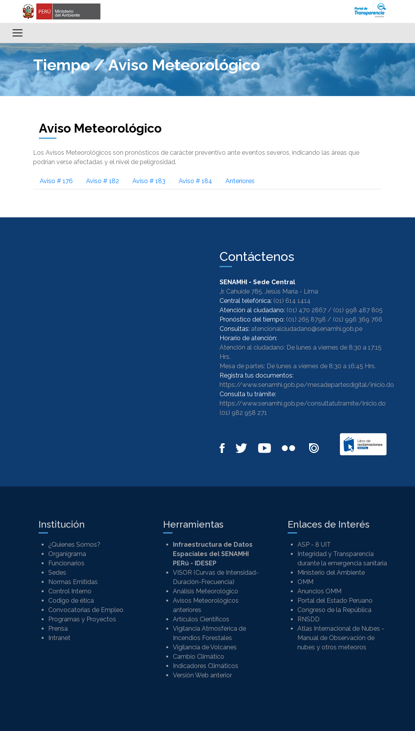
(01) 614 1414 (292, 300)
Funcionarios (66, 563)
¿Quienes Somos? (74, 544)
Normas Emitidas (73, 582)
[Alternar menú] (17, 33)
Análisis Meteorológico (205, 591)
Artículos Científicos (201, 619)
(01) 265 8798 (306, 319)
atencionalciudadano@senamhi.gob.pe (306, 328)
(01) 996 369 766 (357, 319)
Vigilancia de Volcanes (205, 647)
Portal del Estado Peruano (335, 600)
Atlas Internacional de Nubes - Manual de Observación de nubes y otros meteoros (340, 638)
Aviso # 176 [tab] (56, 181)
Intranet (59, 638)
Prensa (58, 628)
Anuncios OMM (319, 591)
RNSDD (308, 619)
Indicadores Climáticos (205, 666)
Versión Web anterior (202, 675)
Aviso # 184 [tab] (195, 181)
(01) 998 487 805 (358, 310)
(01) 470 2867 (306, 310)
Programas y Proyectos (82, 619)
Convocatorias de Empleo (85, 610)
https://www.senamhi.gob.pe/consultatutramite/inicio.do (303, 403)
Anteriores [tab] (240, 181)
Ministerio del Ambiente (331, 572)
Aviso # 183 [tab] (148, 181)
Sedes (57, 572)
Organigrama (67, 554)
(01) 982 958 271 (243, 412)
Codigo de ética (71, 600)
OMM (305, 582)
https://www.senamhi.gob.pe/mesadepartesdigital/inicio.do (307, 384)
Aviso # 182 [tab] (102, 181)
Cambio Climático (198, 656)
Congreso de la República (334, 610)
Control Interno (69, 591)
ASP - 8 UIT (314, 544)
